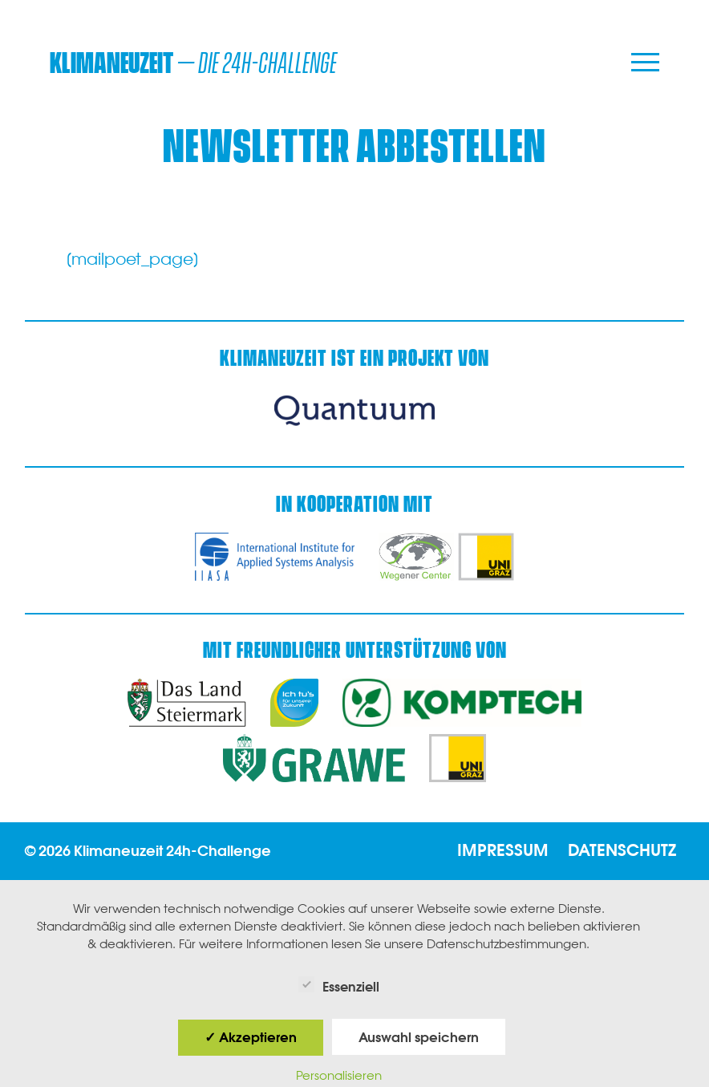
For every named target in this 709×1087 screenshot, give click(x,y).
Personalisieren (339, 1075)
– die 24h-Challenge (193, 63)
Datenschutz (622, 850)
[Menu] (645, 63)
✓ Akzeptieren (251, 1037)
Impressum (503, 850)
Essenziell (338, 985)
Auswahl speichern (419, 1037)
